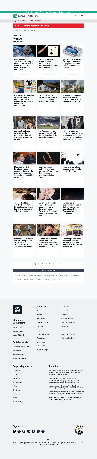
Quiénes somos (44, 444)
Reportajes (41, 338)
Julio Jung (61, 12)
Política (18, 280)
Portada (17, 30)
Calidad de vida (42, 322)
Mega (15, 374)
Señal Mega (17, 350)
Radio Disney (17, 402)
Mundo (39, 315)
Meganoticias (17, 378)
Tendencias (41, 319)
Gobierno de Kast (35, 275)
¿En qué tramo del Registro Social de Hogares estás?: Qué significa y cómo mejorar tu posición (66, 387)
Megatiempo (17, 382)
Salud (47, 280)
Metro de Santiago (67, 338)
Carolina (15, 398)
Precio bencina (29, 280)
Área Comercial (18, 331)
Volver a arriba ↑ (49, 449)
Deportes (40, 326)
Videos (39, 280)
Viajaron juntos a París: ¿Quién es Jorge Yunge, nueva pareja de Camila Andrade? (65, 398)
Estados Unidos (20, 275)
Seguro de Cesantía (68, 334)
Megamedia (17, 371)
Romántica (16, 390)
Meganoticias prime (44, 334)
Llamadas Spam (51, 12)
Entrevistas (41, 342)
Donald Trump (74, 275)
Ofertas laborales (67, 319)
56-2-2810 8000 (78, 443)
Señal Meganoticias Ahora (22, 347)
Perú (27, 12)
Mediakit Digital (18, 335)
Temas (25, 30)
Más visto (38, 21)
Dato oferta (41, 346)
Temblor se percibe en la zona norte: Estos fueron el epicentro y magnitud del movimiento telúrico (66, 393)
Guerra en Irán (56, 280)
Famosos (63, 275)
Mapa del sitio (53, 444)
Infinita (15, 386)
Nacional (40, 311)
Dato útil (40, 330)
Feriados (64, 315)
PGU (63, 330)
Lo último (22, 21)
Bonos (68, 12)
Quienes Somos (18, 327)
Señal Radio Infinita (19, 358)
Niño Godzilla (35, 12)
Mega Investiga (42, 350)
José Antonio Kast (50, 275)
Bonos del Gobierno (68, 322)
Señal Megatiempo (19, 354)
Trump (42, 12)
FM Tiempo (17, 394)
